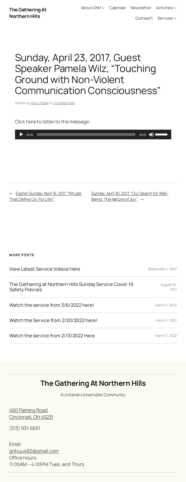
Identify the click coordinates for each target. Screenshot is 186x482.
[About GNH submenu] (103, 8)
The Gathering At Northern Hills (27, 13)
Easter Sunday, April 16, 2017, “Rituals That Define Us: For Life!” (45, 196)
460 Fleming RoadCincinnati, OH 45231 (31, 413)
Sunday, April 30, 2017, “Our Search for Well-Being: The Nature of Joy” (130, 196)
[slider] (86, 134)
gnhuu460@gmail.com (33, 451)
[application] (93, 134)
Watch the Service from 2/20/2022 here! (53, 320)
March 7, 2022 (166, 305)
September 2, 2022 (162, 269)
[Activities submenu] (175, 8)
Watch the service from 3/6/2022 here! (51, 305)
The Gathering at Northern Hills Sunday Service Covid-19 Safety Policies (71, 287)
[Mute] (151, 134)
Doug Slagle (40, 103)
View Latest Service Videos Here (44, 269)
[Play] (21, 134)
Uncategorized (64, 103)
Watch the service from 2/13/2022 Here (52, 335)
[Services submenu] (175, 18)
